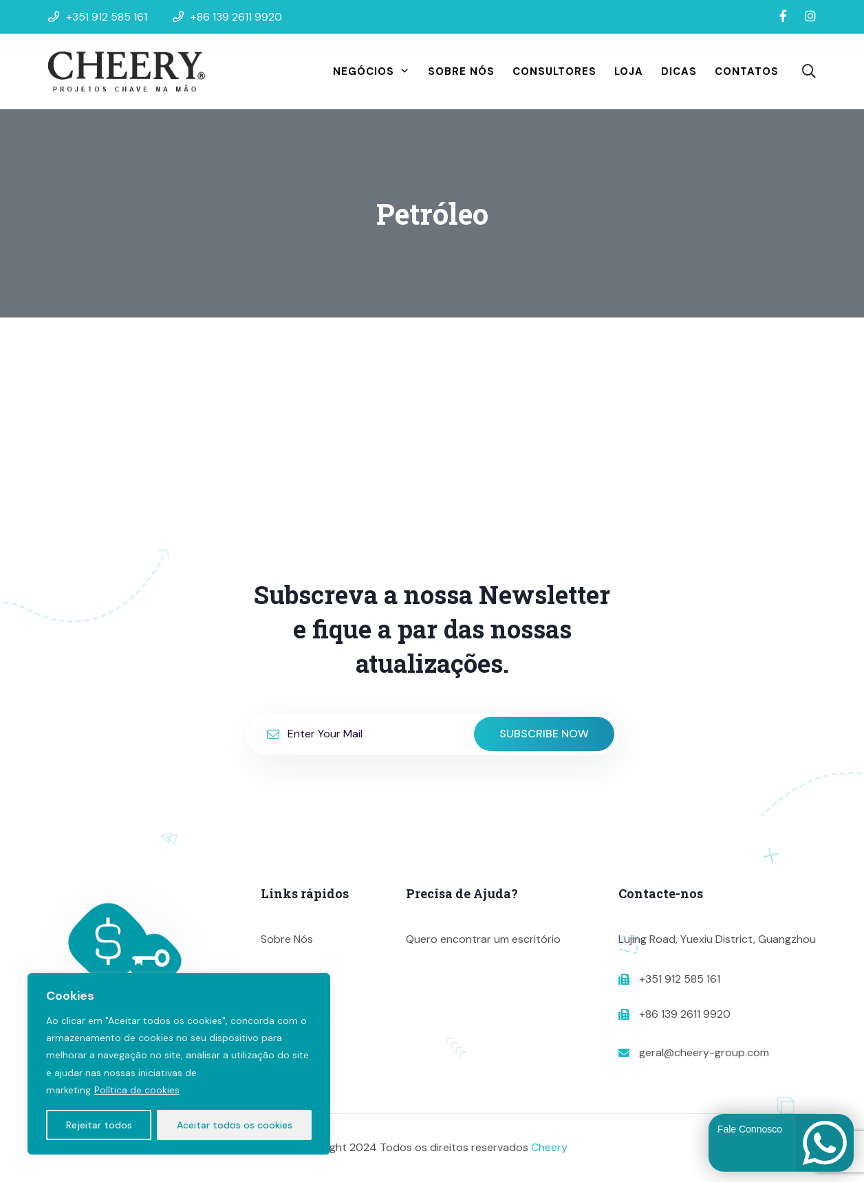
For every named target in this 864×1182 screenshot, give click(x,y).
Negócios (371, 71)
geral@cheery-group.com (704, 1052)
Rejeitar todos (99, 1125)
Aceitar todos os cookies (234, 1125)
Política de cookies (137, 1090)
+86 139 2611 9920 (685, 1014)
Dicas (679, 71)
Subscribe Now (544, 733)
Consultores (554, 71)
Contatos (747, 71)
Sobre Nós (461, 71)
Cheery (549, 1147)
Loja (628, 71)
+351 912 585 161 (679, 979)
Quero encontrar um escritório (483, 939)
